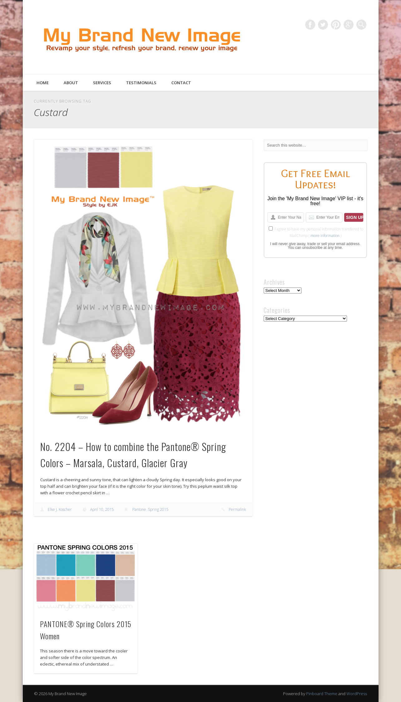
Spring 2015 (158, 509)
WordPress (356, 693)
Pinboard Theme (321, 693)
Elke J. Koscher (60, 509)
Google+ (349, 25)
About (71, 82)
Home (43, 82)
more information (325, 235)
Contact (181, 82)
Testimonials (141, 82)
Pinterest (336, 25)
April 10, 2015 (102, 509)
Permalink (237, 509)
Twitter (323, 25)
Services (102, 82)
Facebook (310, 25)
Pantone (139, 509)
